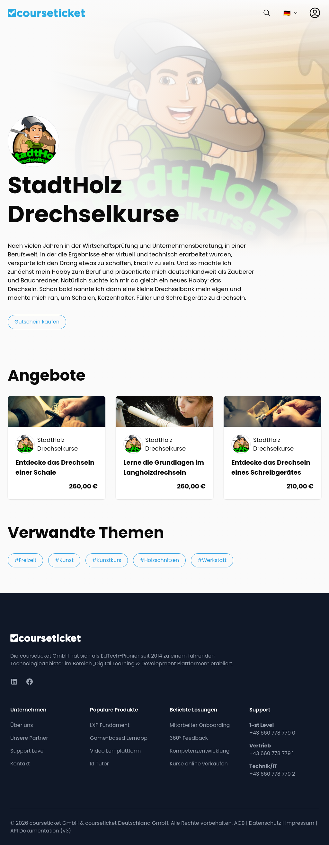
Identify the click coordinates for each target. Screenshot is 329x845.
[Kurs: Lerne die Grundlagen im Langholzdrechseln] (164, 447)
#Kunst (64, 560)
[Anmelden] (314, 12)
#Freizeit (25, 560)
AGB (239, 823)
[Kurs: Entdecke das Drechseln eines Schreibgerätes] (272, 447)
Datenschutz (265, 823)
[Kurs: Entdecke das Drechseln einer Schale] (56, 447)
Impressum (300, 823)
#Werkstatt (212, 560)
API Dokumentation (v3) (40, 830)
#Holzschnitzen (159, 560)
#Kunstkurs (106, 560)
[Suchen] (266, 12)
